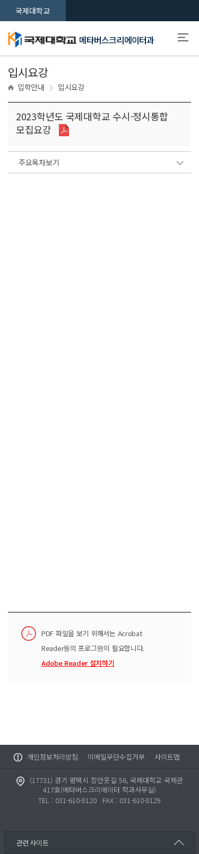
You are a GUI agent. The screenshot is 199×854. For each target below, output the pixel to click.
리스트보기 (179, 163)
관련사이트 (32, 843)
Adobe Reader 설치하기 (77, 663)
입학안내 (31, 87)
